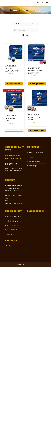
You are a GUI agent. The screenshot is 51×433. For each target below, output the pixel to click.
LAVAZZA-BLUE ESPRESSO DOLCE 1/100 (35, 117)
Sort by (21, 24)
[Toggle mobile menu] (47, 3)
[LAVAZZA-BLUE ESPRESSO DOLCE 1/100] (37, 100)
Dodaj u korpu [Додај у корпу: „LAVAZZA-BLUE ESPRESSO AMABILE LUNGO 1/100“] (38, 84)
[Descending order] (37, 24)
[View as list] (27, 35)
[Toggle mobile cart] (38, 3)
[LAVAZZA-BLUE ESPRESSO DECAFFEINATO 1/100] (13, 53)
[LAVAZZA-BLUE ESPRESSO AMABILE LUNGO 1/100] (37, 54)
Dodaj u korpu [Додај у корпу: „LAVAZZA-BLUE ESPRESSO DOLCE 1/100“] (38, 130)
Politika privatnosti (12, 225)
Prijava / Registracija (35, 153)
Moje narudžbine (34, 161)
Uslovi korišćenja (12, 221)
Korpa (30, 157)
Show (19, 30)
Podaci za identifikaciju (14, 217)
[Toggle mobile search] (43, 3)
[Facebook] (6, 246)
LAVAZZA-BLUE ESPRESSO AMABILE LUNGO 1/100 (35, 70)
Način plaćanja (11, 230)
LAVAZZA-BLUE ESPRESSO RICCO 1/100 (11, 118)
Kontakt (9, 234)
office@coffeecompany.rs (15, 203)
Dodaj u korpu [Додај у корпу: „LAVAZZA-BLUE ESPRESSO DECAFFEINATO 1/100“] (14, 84)
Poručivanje (32, 166)
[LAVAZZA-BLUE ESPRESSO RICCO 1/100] (13, 100)
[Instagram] (10, 246)
